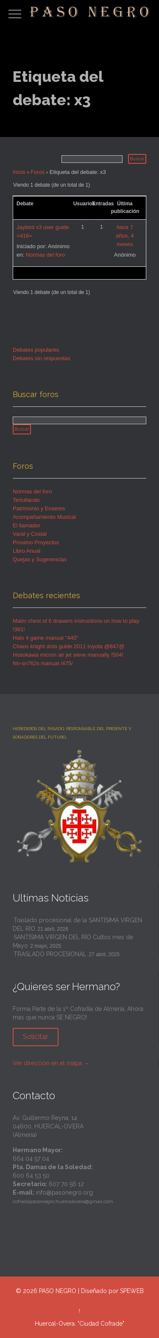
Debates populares (36, 350)
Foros (38, 172)
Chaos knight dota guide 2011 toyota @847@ (68, 646)
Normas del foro (45, 255)
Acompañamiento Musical (44, 517)
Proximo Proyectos (36, 542)
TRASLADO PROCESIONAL (50, 954)
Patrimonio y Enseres (39, 508)
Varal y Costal (30, 534)
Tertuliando (26, 500)
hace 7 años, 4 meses (125, 235)
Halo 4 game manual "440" (45, 638)
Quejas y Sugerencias (40, 559)
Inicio (19, 172)
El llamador (26, 525)
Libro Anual (26, 551)
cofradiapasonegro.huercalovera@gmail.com (63, 1201)
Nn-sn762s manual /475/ (43, 663)
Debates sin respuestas (41, 358)
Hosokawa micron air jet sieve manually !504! (68, 655)
